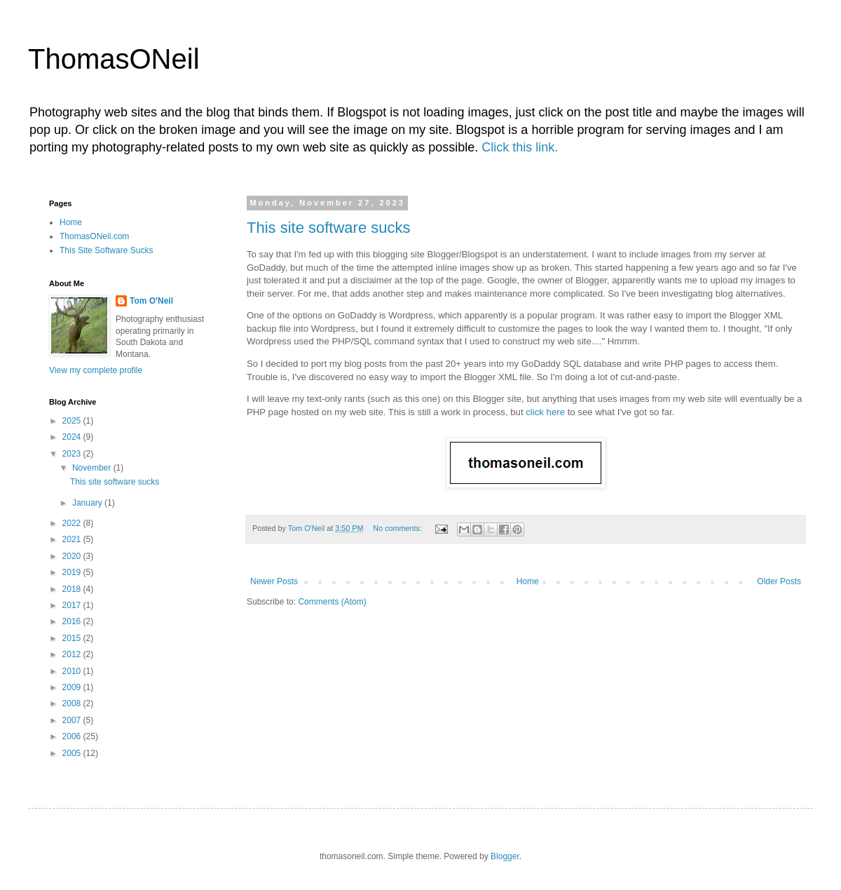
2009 (72, 687)
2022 (72, 523)
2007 (72, 720)
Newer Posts (274, 581)
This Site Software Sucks (106, 250)
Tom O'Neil (151, 301)
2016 (72, 621)
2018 (72, 589)
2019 (72, 572)
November (93, 468)
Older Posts (779, 581)
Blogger (505, 856)
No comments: (398, 528)
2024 (72, 437)
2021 (72, 539)
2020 (72, 556)
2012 (72, 654)
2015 (72, 638)
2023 (72, 454)
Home (528, 581)
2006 (72, 736)
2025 (72, 421)
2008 (72, 703)
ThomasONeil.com (94, 236)
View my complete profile (95, 370)
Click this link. (519, 147)
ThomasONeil (114, 58)
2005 (72, 753)
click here (545, 412)
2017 (72, 605)
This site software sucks (329, 227)
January (88, 503)
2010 (72, 671)
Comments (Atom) (332, 602)
